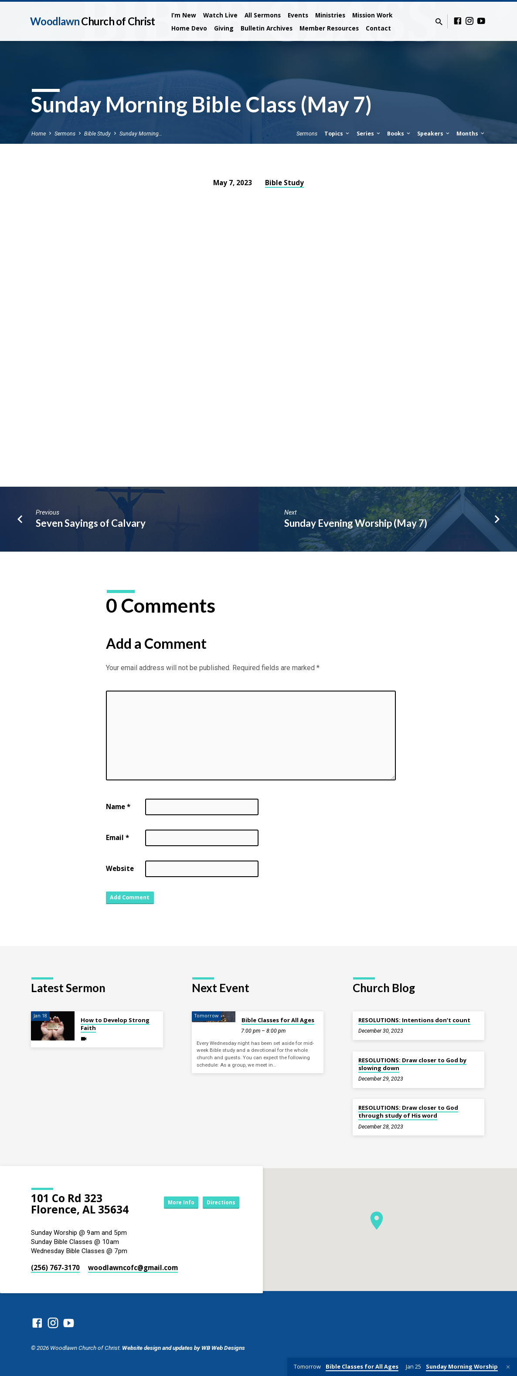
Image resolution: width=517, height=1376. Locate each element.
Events (298, 15)
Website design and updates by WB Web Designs (183, 1347)
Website (120, 868)
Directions (217, 1202)
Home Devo (189, 28)
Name (118, 806)
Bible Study (97, 133)
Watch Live (220, 15)
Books (399, 133)
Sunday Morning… (140, 133)
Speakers (434, 133)
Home (38, 133)
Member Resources (329, 28)
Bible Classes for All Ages (277, 1020)
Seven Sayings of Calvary (91, 523)
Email (117, 837)
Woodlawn (92, 21)
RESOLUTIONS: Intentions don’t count (414, 1020)
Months (471, 133)
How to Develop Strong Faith (115, 1024)
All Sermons (263, 15)
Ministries (330, 15)
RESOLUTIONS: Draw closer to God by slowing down (412, 1064)
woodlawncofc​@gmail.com (133, 1267)
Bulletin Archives (267, 28)
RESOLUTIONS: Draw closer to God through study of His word (408, 1111)
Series (369, 133)
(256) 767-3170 (55, 1267)
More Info (168, 1202)
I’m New (183, 15)
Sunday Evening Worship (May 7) (355, 523)
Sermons (64, 133)
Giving (224, 28)
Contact (378, 28)
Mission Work (372, 15)
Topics (337, 133)
